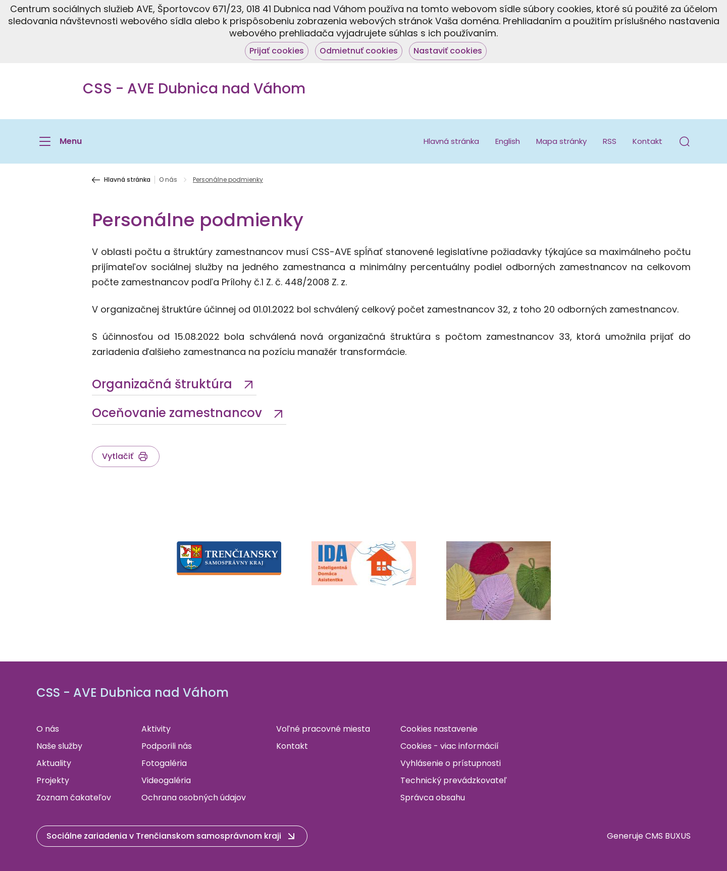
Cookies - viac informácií (449, 746)
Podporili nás (166, 746)
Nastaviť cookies (447, 51)
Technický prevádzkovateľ (453, 780)
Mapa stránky (561, 141)
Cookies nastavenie (439, 729)
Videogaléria (166, 780)
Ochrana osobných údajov (193, 797)
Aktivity (156, 729)
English (507, 141)
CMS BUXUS (668, 836)
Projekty (52, 780)
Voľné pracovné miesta (323, 729)
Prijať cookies (276, 51)
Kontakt (647, 141)
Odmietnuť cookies (359, 51)
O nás (168, 180)
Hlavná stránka (451, 141)
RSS (609, 141)
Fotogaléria (164, 763)
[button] (684, 141)
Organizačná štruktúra (163, 384)
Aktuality (53, 763)
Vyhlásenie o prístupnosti (450, 763)
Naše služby (59, 746)
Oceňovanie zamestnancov (178, 412)
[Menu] (59, 141)
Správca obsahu (432, 797)
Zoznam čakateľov (73, 797)
